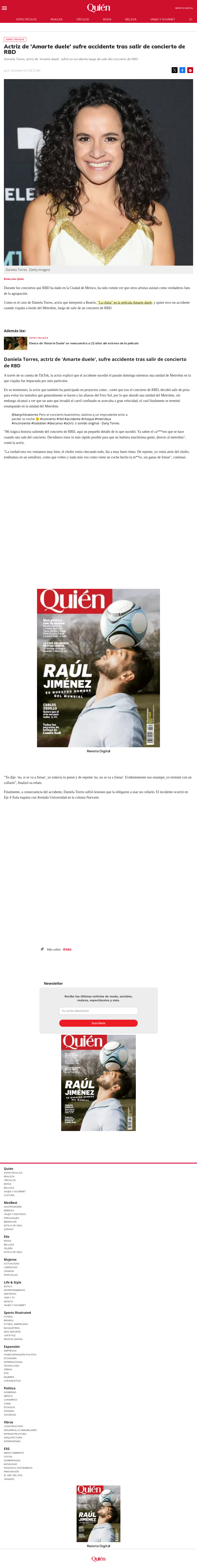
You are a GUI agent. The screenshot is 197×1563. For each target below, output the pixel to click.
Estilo (8, 1286)
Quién (8, 1169)
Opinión (9, 1271)
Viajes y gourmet (162, 19)
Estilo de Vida (13, 1225)
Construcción (13, 1426)
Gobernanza (12, 1460)
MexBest (10, 1203)
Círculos (82, 19)
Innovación (11, 1471)
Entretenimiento (14, 1290)
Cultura (9, 1195)
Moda (107, 19)
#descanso (55, 423)
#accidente (72, 419)
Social (8, 1456)
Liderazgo (11, 1267)
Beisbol (9, 1320)
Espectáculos (26, 19)
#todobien (39, 423)
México (8, 1395)
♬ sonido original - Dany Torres (96, 423)
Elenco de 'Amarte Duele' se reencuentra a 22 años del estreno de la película (84, 343)
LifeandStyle (12, 1380)
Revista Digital (184, 8)
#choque (87, 419)
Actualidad (11, 1263)
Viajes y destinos (15, 1214)
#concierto (48, 419)
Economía (10, 1358)
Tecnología (11, 1365)
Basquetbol (12, 1327)
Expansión (12, 1346)
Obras (8, 1369)
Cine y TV (9, 1297)
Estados (9, 1407)
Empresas (10, 1350)
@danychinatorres (25, 414)
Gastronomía (13, 1206)
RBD (68, 949)
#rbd (60, 419)
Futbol (8, 1316)
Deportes (10, 1293)
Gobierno (10, 1392)
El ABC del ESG (13, 1475)
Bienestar (10, 1221)
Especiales (11, 1274)
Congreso (10, 1399)
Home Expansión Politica (20, 1354)
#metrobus (103, 419)
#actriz (69, 423)
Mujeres (10, 1259)
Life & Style (12, 1282)
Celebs (8, 1248)
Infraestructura (15, 1433)
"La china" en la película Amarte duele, (125, 302)
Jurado (8, 1229)
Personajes (11, 1218)
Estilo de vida (13, 1252)
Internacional (13, 1361)
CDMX (7, 1403)
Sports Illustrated (17, 1312)
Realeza (56, 19)
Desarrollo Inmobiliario (20, 1430)
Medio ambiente (14, 1452)
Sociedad (10, 1414)
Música (8, 1301)
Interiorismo (12, 1441)
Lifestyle (10, 1335)
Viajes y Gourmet (15, 1191)
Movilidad (10, 1464)
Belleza (130, 19)
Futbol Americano (16, 1324)
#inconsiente (21, 423)
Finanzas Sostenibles (18, 1467)
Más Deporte (12, 1331)
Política (9, 1388)
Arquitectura (13, 1437)
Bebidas (9, 1210)
